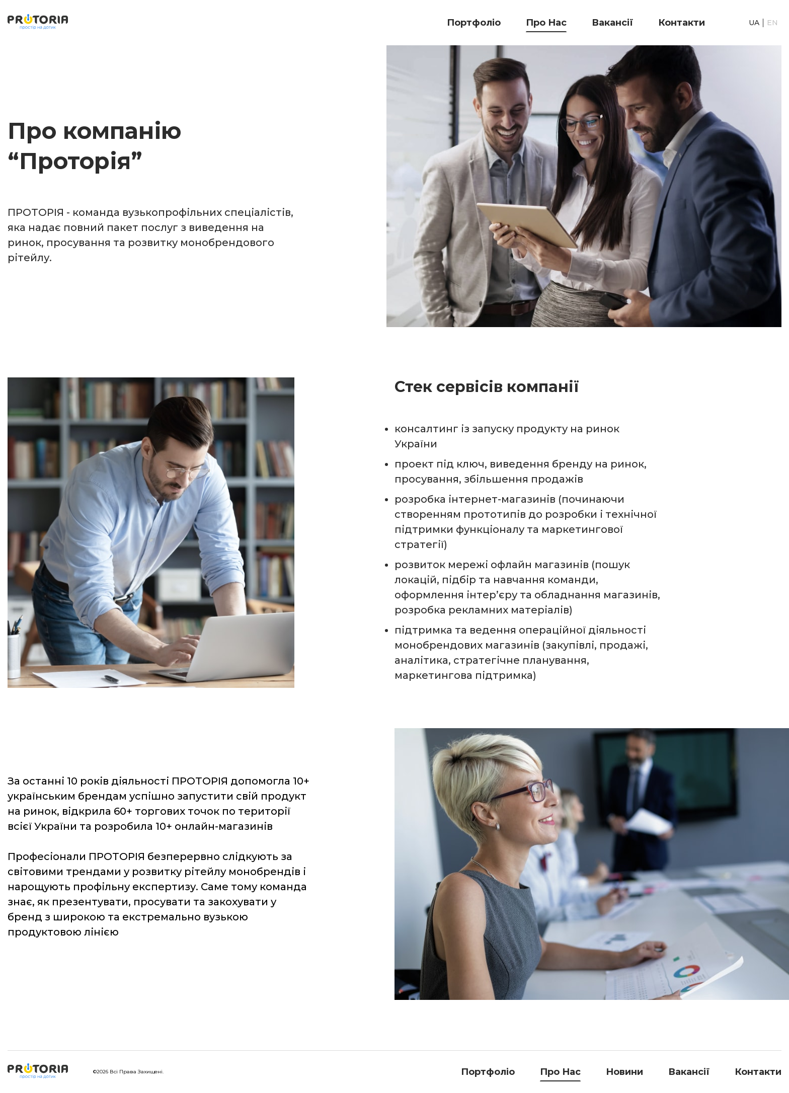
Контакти (681, 22)
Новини (624, 1071)
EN (772, 22)
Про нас (546, 22)
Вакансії (612, 22)
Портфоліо (474, 22)
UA (754, 22)
